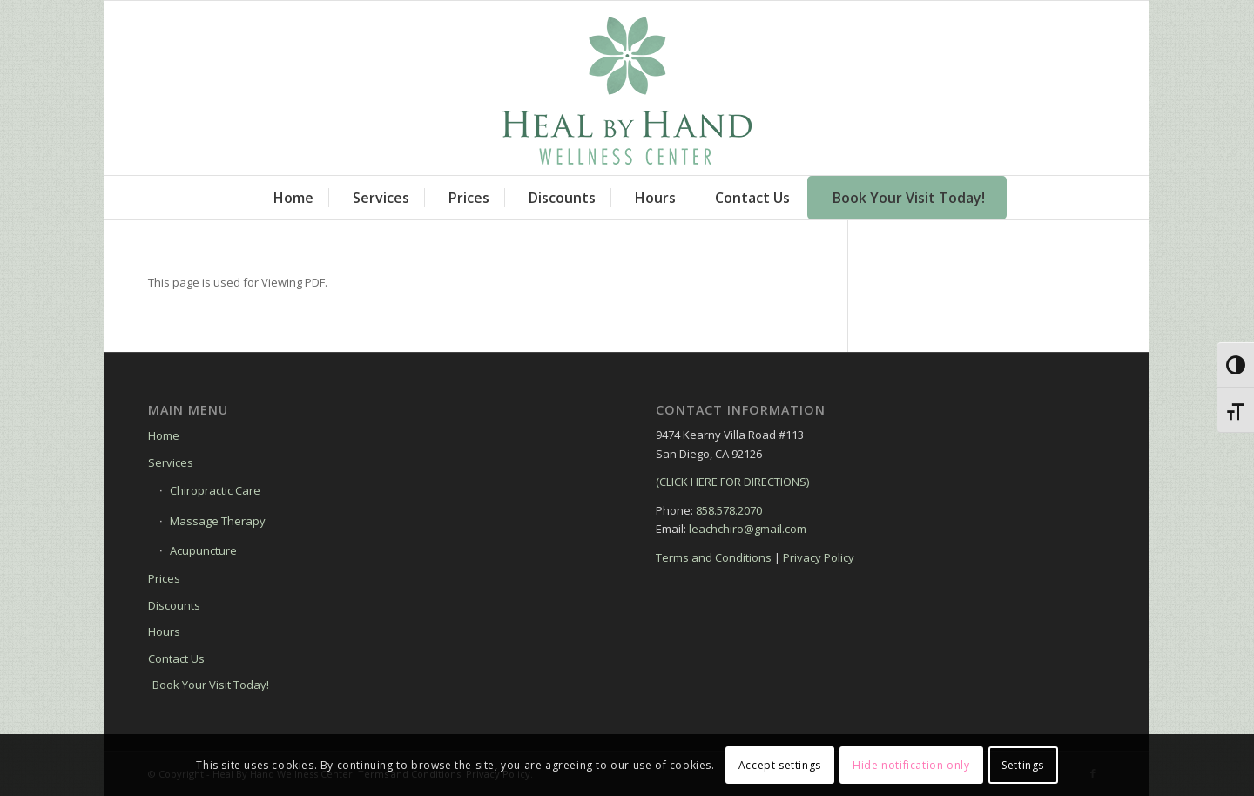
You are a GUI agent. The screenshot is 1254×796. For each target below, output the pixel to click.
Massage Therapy (218, 521)
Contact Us (176, 658)
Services (170, 462)
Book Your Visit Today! (210, 684)
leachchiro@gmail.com (747, 528)
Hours (164, 631)
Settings (1022, 765)
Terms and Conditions (714, 557)
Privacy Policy (818, 557)
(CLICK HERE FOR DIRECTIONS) (732, 481)
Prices (164, 578)
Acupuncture (203, 550)
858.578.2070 (729, 510)
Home (163, 435)
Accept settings (779, 765)
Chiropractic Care (215, 490)
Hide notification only (911, 765)
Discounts (174, 605)
